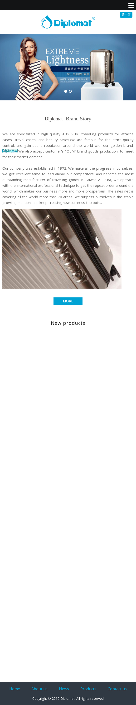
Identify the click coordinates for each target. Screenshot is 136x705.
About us (39, 688)
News (64, 688)
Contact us (117, 688)
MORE (68, 301)
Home (14, 688)
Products (88, 688)
